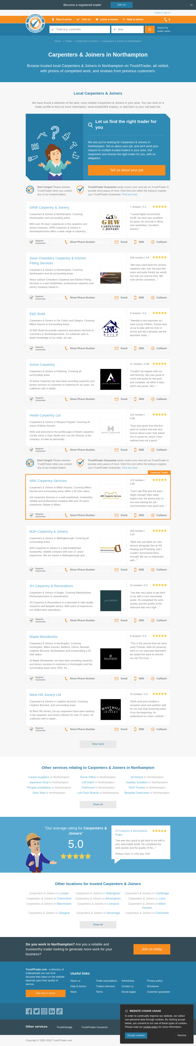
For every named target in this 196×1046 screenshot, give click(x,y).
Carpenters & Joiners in (49, 893)
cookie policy (150, 1027)
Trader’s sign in (162, 12)
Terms (99, 992)
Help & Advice (78, 986)
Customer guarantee (158, 992)
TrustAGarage (64, 1027)
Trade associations (106, 980)
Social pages (129, 992)
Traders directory (105, 986)
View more (98, 744)
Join (121, 4)
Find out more (130, 194)
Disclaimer (153, 986)
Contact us (128, 986)
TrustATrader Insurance (94, 1027)
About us (75, 980)
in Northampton (49, 777)
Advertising (128, 980)
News (73, 992)
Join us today (152, 949)
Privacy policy (155, 980)
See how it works (45, 993)
